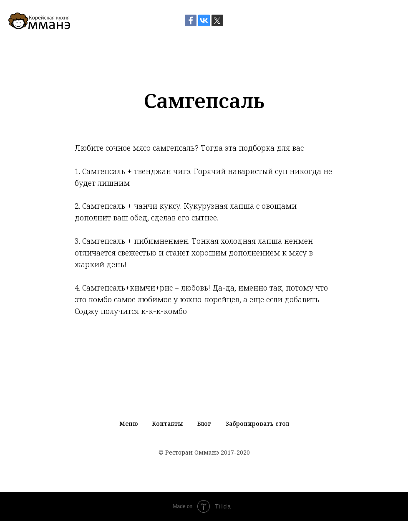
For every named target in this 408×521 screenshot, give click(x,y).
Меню (128, 423)
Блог (204, 423)
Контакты (167, 423)
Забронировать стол (257, 423)
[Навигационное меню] (394, 21)
